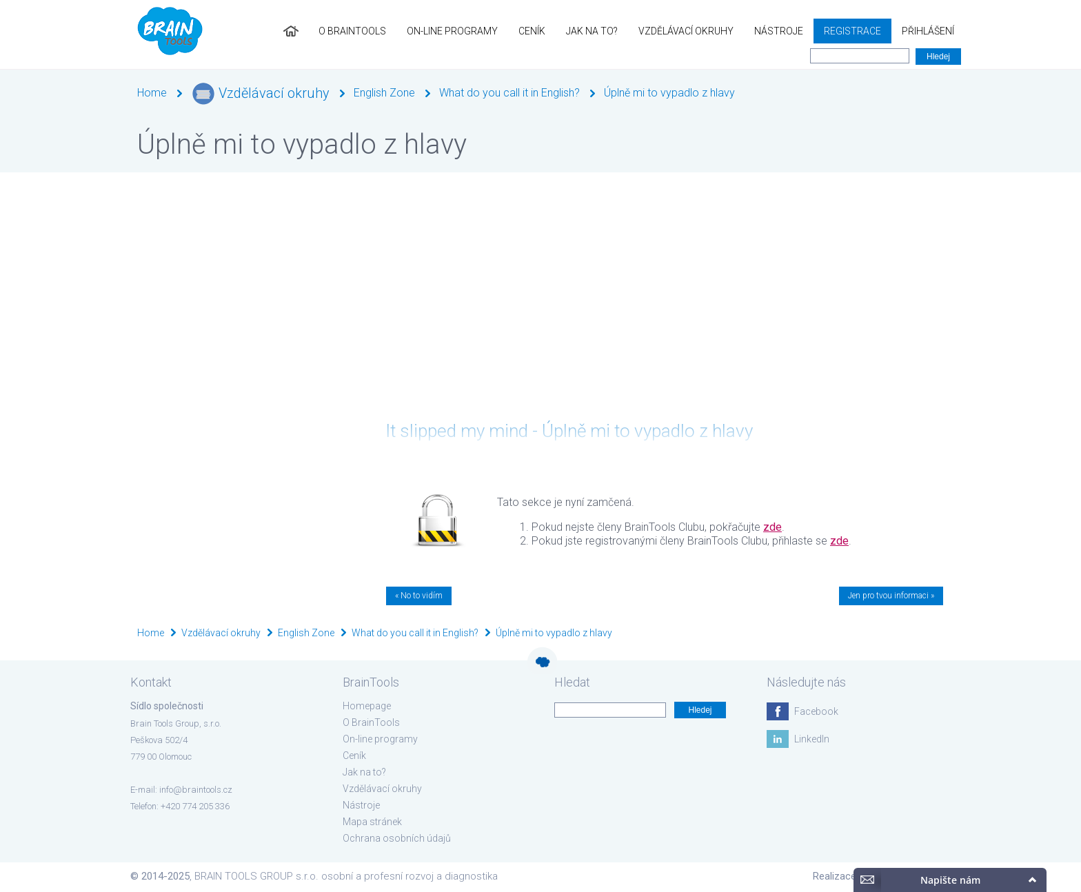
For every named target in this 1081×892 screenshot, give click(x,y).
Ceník (531, 31)
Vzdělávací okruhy (686, 31)
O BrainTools (352, 31)
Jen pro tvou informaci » (891, 595)
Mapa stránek (372, 821)
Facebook (816, 711)
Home (152, 92)
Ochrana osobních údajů (397, 838)
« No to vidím (419, 595)
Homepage (367, 705)
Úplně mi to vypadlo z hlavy (669, 92)
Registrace (852, 31)
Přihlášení (928, 31)
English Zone (384, 92)
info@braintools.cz (195, 789)
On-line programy (452, 31)
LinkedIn (811, 738)
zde (772, 527)
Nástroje (778, 31)
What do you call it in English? (509, 92)
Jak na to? (592, 31)
